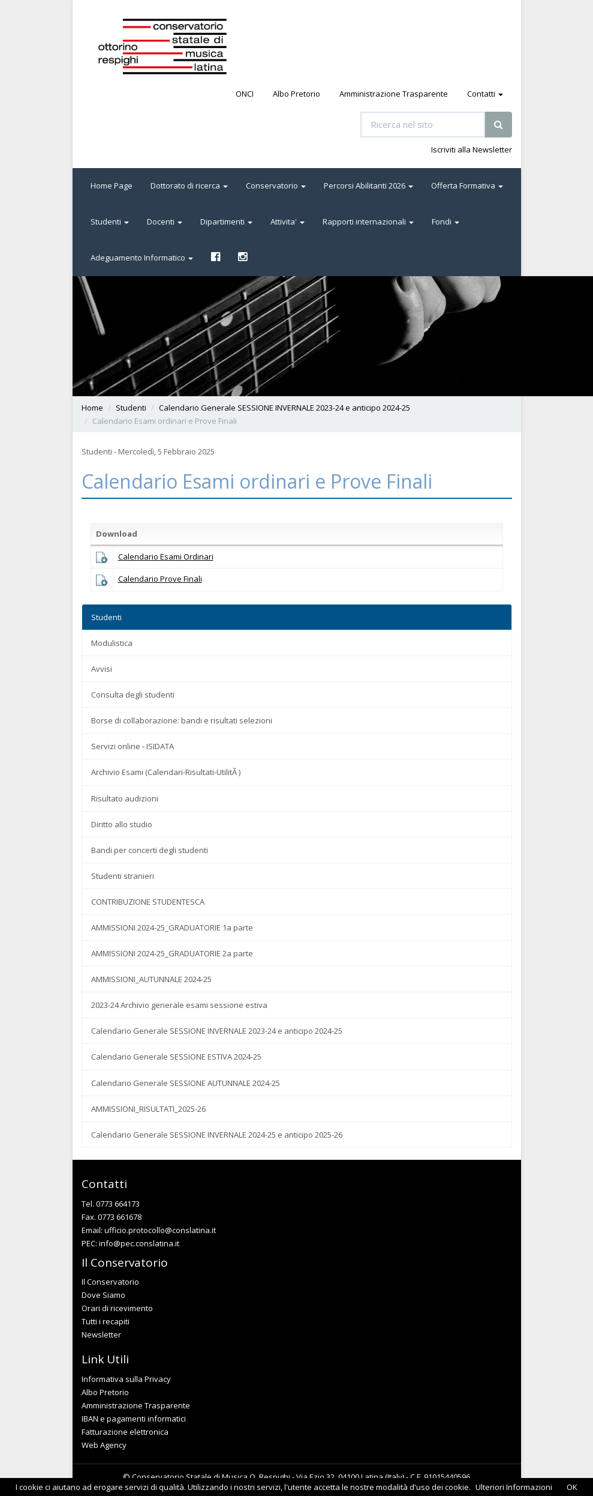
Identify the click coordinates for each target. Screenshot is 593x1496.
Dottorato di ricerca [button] (189, 185)
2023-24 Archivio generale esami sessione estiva (179, 1005)
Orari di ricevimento (117, 1308)
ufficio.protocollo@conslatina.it (160, 1230)
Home (92, 407)
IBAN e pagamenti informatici (134, 1418)
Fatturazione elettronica (125, 1431)
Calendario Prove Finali (160, 578)
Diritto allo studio (121, 824)
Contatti (485, 93)
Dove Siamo (103, 1294)
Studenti (131, 407)
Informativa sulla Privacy (126, 1379)
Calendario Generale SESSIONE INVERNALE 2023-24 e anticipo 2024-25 (284, 407)
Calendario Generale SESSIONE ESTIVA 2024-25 (176, 1056)
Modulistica (112, 643)
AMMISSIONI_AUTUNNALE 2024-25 (151, 979)
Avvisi (101, 668)
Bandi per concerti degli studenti (149, 850)
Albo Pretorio (296, 93)
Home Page (112, 185)
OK (572, 1487)
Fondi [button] (445, 221)
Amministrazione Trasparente (393, 93)
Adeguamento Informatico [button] (142, 257)
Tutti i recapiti (106, 1321)
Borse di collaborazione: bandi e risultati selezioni (181, 720)
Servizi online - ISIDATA (132, 746)
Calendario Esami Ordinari (165, 556)
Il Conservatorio (110, 1281)
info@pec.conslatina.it (139, 1243)
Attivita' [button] (287, 221)
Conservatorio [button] (276, 185)
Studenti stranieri (122, 875)
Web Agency (104, 1445)
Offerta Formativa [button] (467, 185)
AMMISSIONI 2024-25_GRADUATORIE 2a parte (172, 953)
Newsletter (101, 1334)
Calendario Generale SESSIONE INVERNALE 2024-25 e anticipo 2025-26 (216, 1134)
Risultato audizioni (124, 798)
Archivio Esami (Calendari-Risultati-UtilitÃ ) (165, 772)
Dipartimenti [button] (226, 221)
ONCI (245, 93)
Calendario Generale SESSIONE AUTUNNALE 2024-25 (185, 1083)
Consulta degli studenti (132, 694)
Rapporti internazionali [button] (368, 221)
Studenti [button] (110, 221)
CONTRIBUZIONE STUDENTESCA (147, 901)
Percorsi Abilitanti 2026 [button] (368, 185)
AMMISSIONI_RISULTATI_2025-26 (148, 1108)
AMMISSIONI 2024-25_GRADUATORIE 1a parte (172, 927)
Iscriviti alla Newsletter (471, 149)
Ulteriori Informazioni (513, 1487)
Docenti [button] (164, 221)
